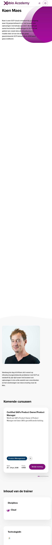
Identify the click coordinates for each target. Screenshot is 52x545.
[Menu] (45, 3)
